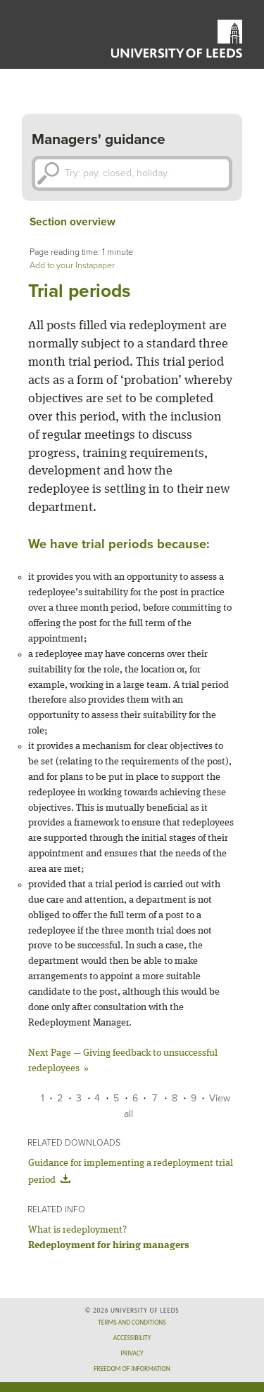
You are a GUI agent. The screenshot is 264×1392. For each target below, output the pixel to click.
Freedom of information (132, 1369)
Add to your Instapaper (72, 265)
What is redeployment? (77, 1230)
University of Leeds (176, 39)
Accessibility (132, 1338)
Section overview (72, 222)
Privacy (132, 1353)
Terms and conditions (131, 1322)
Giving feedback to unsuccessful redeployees (123, 1060)
